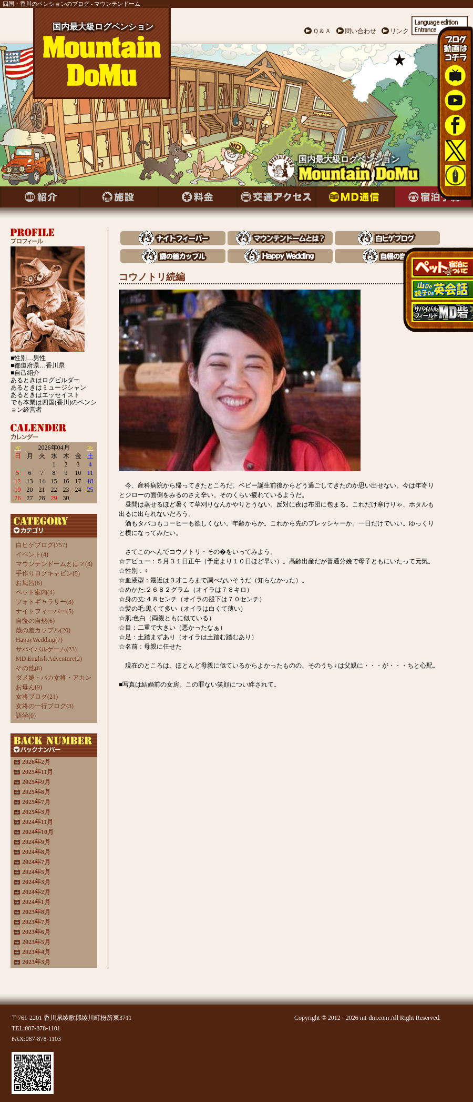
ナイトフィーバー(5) (45, 611)
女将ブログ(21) (37, 696)
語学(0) (26, 715)
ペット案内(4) (35, 592)
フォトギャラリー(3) (45, 601)
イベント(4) (32, 554)
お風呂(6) (29, 583)
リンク (399, 31)
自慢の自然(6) (35, 620)
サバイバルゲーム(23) (46, 649)
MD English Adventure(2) (49, 658)
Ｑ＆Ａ (322, 31)
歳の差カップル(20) (43, 630)
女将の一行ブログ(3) (45, 706)
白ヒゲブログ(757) (41, 545)
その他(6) (29, 668)
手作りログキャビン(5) (48, 573)
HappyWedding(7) (39, 639)
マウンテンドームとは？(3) (54, 564)
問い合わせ (360, 31)
